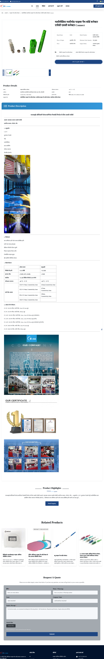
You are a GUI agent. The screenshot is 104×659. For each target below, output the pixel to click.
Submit (52, 634)
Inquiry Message (11, 605)
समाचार (67, 6)
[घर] (2, 13)
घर (32, 6)
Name (7, 597)
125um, (43, 284)
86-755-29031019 (83, 656)
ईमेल (8, 589)
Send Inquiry (52, 503)
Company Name (57, 597)
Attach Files (9, 622)
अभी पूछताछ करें (98, 6)
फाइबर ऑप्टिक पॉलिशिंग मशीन (59, 656)
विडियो (43, 6)
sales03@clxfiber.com (16, 1)
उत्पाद (37, 6)
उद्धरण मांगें (59, 6)
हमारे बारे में (51, 6)
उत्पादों (6, 13)
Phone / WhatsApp (58, 589)
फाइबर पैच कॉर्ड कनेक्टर (14, 13)
